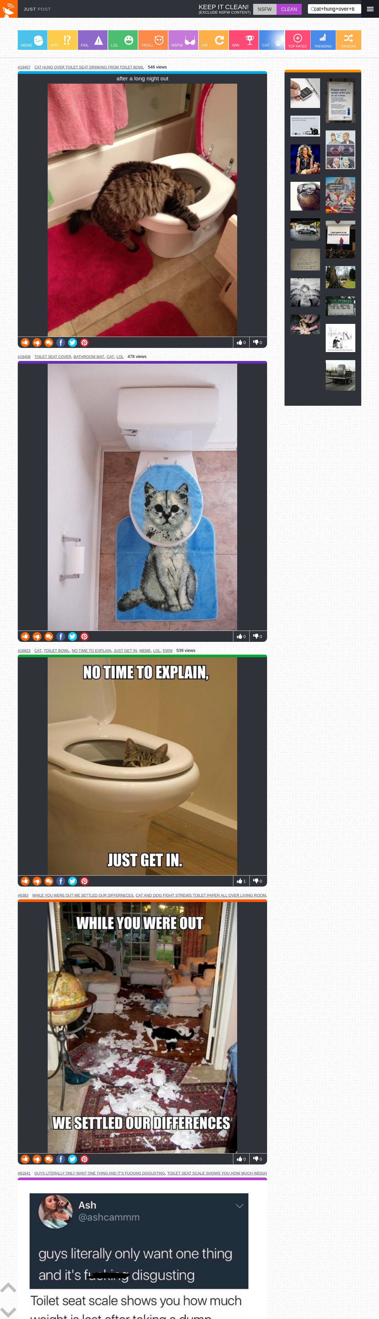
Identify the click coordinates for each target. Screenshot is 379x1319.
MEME (32, 41)
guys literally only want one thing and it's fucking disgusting (99, 1173)
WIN (243, 41)
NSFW (183, 41)
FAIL (92, 41)
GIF (213, 41)
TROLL (152, 41)
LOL (122, 41)
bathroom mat (88, 356)
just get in (125, 650)
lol (119, 356)
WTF (61, 41)
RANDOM (348, 41)
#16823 (24, 650)
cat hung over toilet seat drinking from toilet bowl (89, 67)
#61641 (24, 1173)
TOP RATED (297, 41)
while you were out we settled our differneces (82, 895)
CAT (274, 41)
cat (110, 356)
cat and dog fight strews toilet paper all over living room (201, 895)
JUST (37, 9)
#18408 (24, 356)
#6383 (23, 895)
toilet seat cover (52, 357)
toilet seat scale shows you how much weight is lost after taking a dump (248, 1173)
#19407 (24, 67)
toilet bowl (57, 650)
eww (168, 650)
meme (145, 650)
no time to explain (91, 650)
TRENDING (323, 40)
